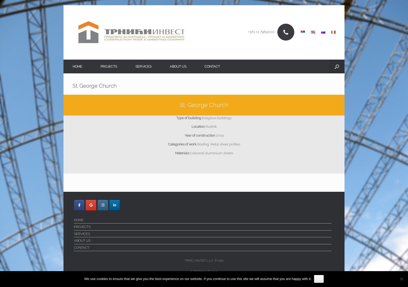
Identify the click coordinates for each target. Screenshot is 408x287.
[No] (401, 279)
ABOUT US (178, 66)
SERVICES (143, 66)
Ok (319, 279)
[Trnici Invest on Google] (91, 205)
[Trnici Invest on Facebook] (79, 205)
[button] (337, 66)
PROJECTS (108, 66)
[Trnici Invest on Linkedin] (114, 205)
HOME (77, 66)
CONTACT (212, 66)
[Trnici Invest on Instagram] (103, 205)
